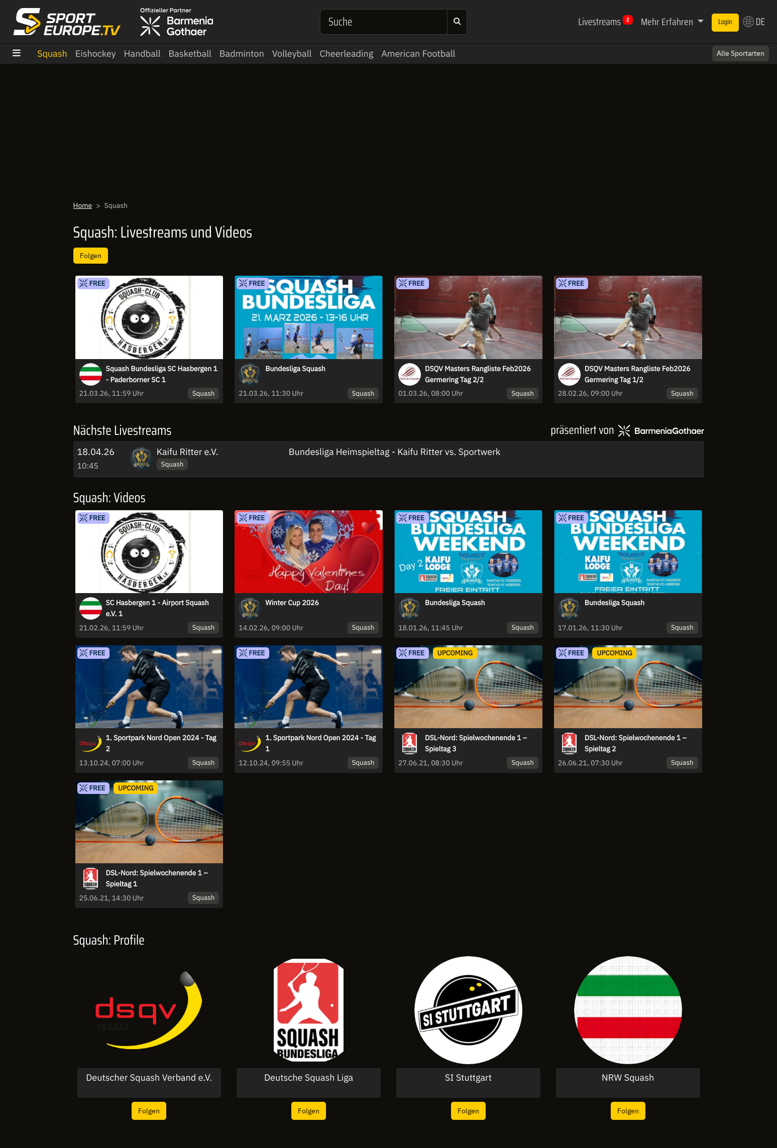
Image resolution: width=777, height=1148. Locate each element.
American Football (418, 53)
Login (725, 22)
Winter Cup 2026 (292, 602)
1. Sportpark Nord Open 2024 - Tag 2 (161, 743)
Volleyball (292, 53)
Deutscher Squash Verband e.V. (149, 1077)
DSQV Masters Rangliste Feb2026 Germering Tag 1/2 (638, 374)
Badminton (241, 53)
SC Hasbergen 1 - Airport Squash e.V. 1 (157, 608)
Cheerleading (346, 53)
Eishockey (95, 53)
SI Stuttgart (468, 1077)
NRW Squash (628, 1077)
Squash (52, 53)
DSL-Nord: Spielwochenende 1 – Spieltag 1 (157, 878)
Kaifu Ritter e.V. (187, 451)
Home (82, 205)
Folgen (90, 255)
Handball (142, 53)
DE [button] (754, 22)
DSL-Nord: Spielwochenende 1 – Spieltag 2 (636, 743)
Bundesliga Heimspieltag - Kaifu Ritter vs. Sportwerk (394, 451)
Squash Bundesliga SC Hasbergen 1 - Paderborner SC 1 (161, 374)
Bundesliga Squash (295, 368)
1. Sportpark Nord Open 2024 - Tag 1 (320, 743)
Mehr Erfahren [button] (668, 22)
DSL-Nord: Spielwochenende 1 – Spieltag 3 (476, 743)
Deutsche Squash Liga (308, 1077)
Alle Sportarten (740, 53)
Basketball (190, 53)
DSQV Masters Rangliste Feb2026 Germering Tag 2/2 (478, 374)
